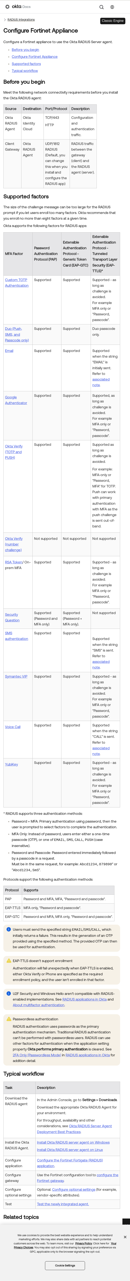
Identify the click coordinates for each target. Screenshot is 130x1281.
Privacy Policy (83, 1243)
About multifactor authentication (38, 1005)
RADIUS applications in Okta (84, 999)
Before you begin (25, 50)
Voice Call (12, 727)
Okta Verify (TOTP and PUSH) (14, 452)
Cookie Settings (65, 1265)
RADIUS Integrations (21, 19)
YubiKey (11, 764)
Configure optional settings (73, 1189)
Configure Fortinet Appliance (35, 56)
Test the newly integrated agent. (63, 1204)
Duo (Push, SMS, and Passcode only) (17, 334)
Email (9, 351)
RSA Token (13, 562)
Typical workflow (25, 71)
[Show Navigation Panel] (122, 6)
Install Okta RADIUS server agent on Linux (70, 1150)
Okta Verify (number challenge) (14, 544)
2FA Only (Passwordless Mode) (37, 1055)
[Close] (125, 1237)
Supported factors (26, 64)
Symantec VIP (16, 676)
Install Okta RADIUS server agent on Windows (73, 1142)
